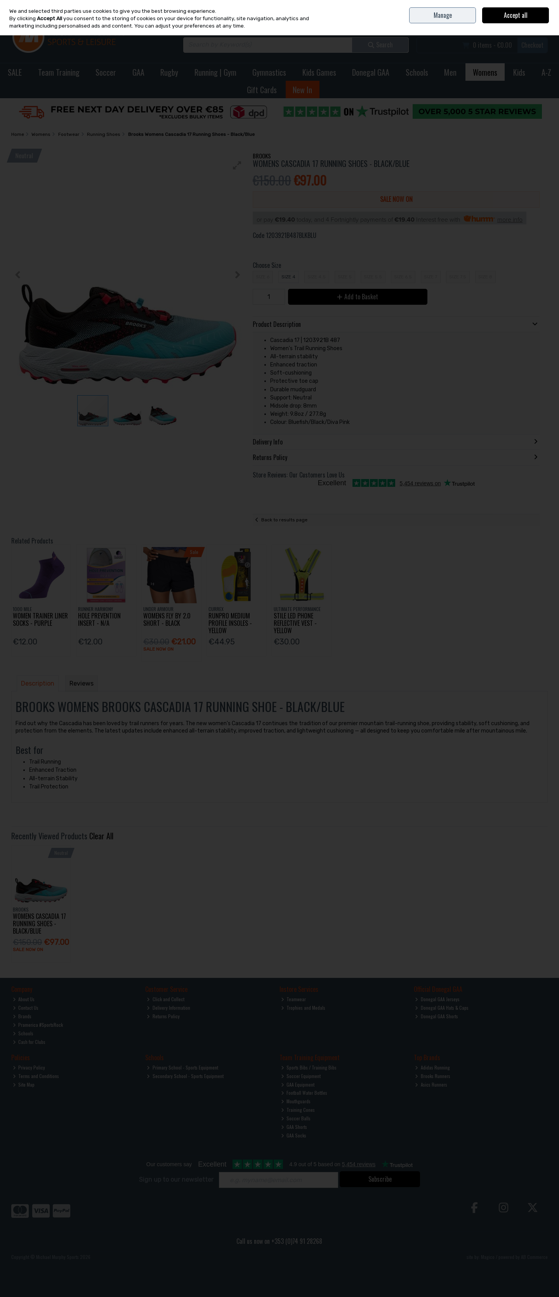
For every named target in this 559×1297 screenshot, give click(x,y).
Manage (443, 15)
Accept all (516, 15)
